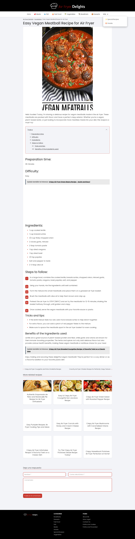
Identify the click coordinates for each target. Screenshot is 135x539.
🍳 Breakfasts (83, 14)
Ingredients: (36, 140)
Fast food (57, 522)
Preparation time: (37, 134)
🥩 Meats (37, 14)
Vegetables (57, 535)
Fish (55, 524)
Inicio (29, 14)
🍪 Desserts (96, 14)
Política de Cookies (89, 524)
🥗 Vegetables (69, 14)
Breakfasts (57, 517)
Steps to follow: (37, 143)
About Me (86, 517)
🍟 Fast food (56, 14)
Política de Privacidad (90, 527)
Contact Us (86, 522)
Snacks (56, 529)
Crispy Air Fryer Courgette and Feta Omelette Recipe (43, 369)
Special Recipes (59, 532)
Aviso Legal (86, 519)
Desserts (57, 519)
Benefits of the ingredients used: (47, 149)
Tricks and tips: (40, 146)
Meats (56, 527)
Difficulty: (35, 137)
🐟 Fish (46, 14)
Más (104, 14)
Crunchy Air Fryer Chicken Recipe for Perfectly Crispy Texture (89, 369)
